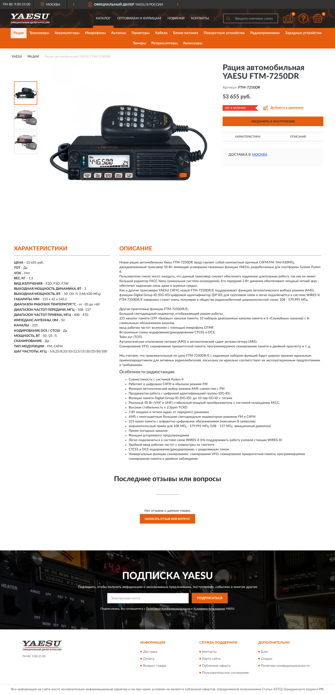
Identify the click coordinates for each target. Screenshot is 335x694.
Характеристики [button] (247, 136)
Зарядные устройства (303, 33)
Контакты (200, 18)
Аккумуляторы (67, 33)
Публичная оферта (216, 665)
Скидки (266, 658)
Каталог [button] (103, 18)
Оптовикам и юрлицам (139, 18)
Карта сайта (211, 658)
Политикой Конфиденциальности (168, 608)
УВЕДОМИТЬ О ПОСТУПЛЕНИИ (273, 121)
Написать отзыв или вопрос (167, 519)
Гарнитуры (141, 33)
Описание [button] (298, 136)
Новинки (176, 18)
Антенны (118, 33)
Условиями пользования (209, 608)
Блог (264, 651)
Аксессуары (192, 43)
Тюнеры (139, 43)
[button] (303, 18)
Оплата (148, 658)
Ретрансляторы (164, 43)
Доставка (150, 651)
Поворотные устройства (224, 33)
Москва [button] (259, 154)
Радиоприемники (265, 33)
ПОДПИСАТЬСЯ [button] (209, 598)
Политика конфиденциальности (285, 665)
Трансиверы (39, 33)
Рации (18, 33)
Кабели (161, 33)
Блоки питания (185, 33)
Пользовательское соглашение (225, 672)
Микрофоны (95, 33)
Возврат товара (154, 665)
